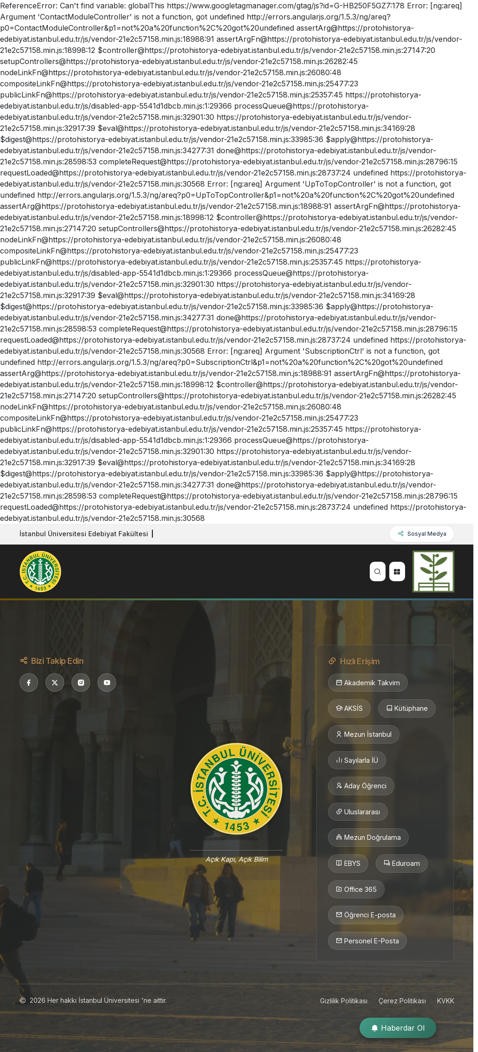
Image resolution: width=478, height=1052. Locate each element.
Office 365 (356, 889)
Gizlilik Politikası (343, 1001)
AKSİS (349, 708)
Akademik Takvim (368, 683)
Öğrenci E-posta (366, 915)
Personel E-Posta (367, 941)
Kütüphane (407, 708)
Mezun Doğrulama (368, 837)
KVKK (445, 1001)
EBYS (348, 863)
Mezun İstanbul (364, 734)
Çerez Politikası (402, 1001)
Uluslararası (358, 812)
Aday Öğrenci (361, 786)
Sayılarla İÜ (357, 760)
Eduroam (402, 863)
